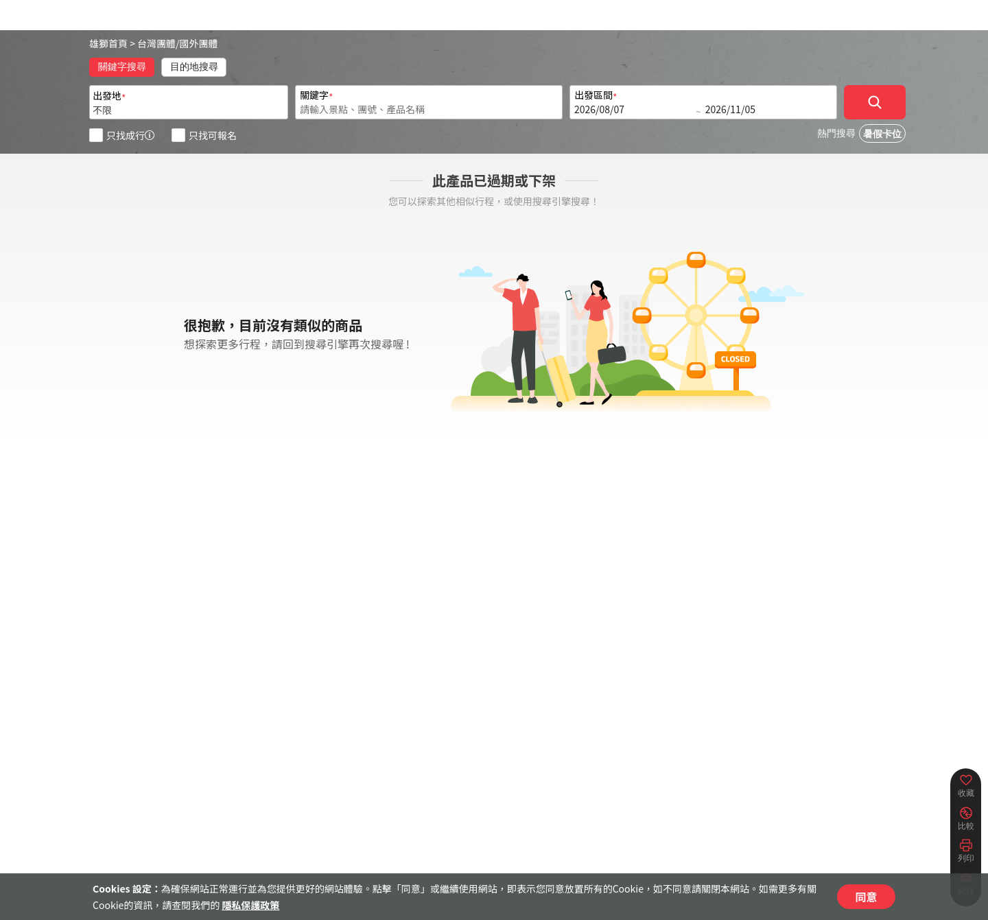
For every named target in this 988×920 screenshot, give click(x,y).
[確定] (875, 102)
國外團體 (199, 43)
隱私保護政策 (250, 905)
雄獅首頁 (108, 43)
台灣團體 (156, 43)
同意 (866, 896)
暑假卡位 (882, 134)
